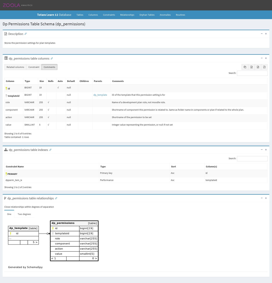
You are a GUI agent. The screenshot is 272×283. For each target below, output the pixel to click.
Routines (180, 14)
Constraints (109, 14)
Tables (81, 14)
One (9, 214)
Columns (93, 14)
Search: (248, 73)
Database (54, 15)
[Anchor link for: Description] (24, 33)
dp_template (100, 94)
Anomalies (165, 14)
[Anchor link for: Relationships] (55, 197)
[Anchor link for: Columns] (51, 58)
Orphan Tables (147, 14)
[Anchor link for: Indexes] (49, 149)
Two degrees (24, 214)
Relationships (127, 14)
